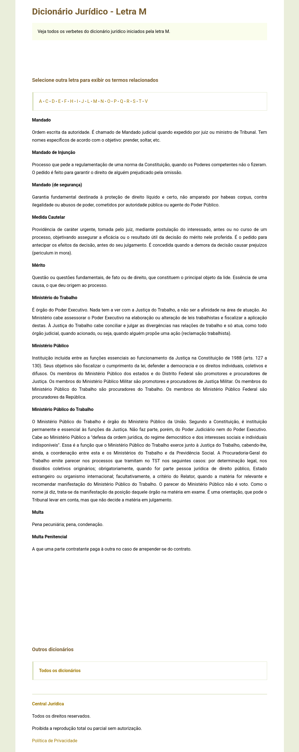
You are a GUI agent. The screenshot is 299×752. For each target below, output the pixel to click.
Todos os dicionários (60, 670)
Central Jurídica (48, 703)
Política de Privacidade (54, 740)
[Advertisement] (149, 52)
